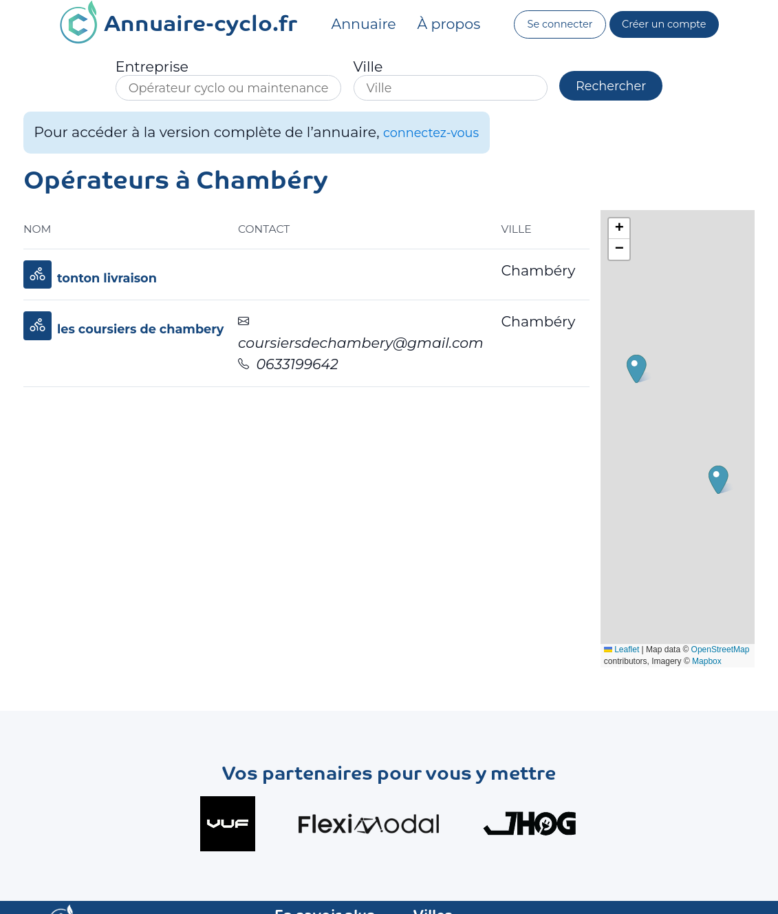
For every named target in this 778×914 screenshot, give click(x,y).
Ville (348, 67)
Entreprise (131, 67)
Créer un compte (668, 24)
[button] (734, 484)
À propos (441, 23)
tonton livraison (115, 281)
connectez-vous (439, 136)
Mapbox (686, 665)
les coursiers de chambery (153, 333)
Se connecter (556, 24)
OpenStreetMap (660, 653)
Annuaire (356, 23)
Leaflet (648, 642)
